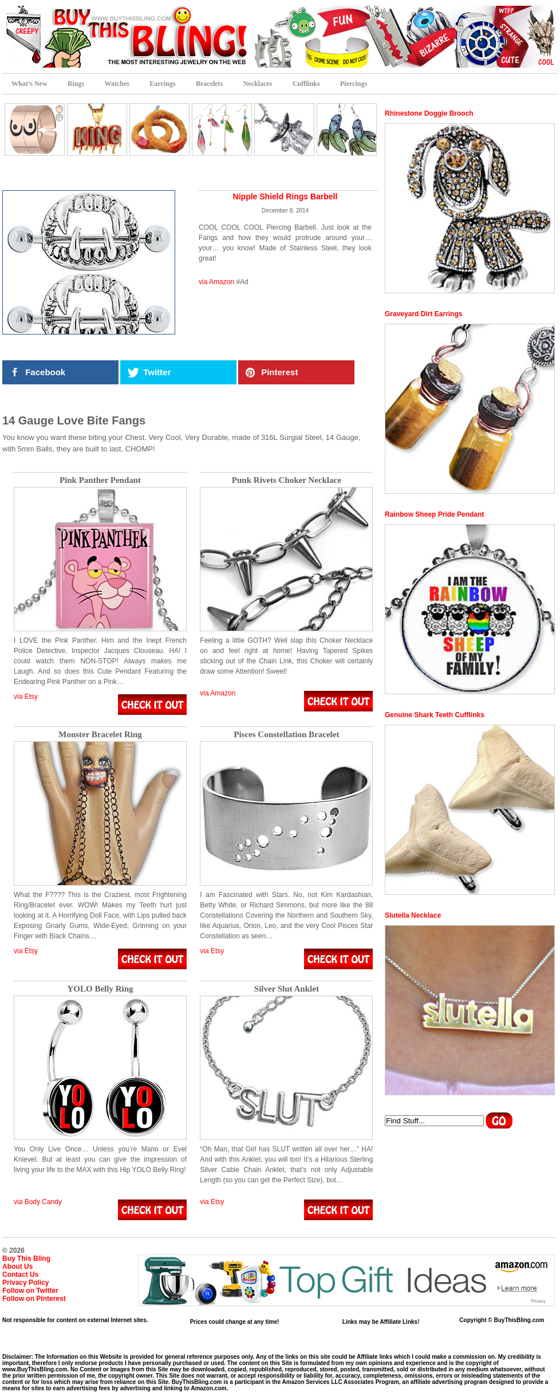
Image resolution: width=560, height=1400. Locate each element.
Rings (76, 84)
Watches (117, 84)
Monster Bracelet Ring (100, 734)
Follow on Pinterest (34, 1299)
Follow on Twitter (30, 1291)
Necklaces (258, 84)
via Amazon (216, 282)
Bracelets (209, 84)
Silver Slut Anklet (286, 989)
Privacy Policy (25, 1283)
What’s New (29, 84)
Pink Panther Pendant (100, 480)
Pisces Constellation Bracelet (286, 734)
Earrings (162, 84)
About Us (17, 1267)
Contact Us (20, 1275)
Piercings (353, 84)
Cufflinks (306, 84)
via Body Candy (38, 1202)
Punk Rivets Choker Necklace (286, 480)
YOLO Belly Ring (100, 989)
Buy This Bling (26, 1259)
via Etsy (26, 697)
